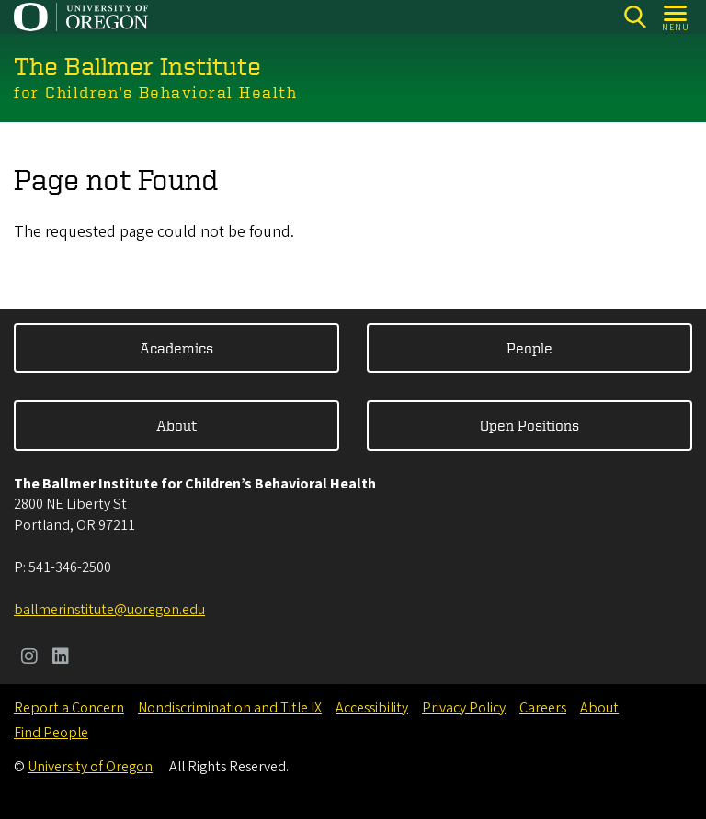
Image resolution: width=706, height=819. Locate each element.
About (176, 425)
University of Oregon (90, 767)
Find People (51, 733)
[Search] (634, 17)
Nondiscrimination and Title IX (230, 708)
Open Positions (529, 425)
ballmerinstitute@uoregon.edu (109, 610)
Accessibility (372, 708)
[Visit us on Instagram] (29, 658)
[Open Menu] (676, 17)
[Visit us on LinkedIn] (60, 658)
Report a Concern (69, 708)
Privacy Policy (464, 708)
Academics (176, 348)
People (529, 348)
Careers (542, 708)
